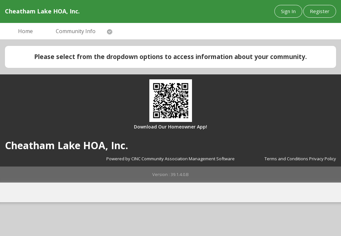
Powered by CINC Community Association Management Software (170, 159)
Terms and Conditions (286, 159)
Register (320, 11)
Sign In (288, 11)
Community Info (76, 31)
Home (25, 31)
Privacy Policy (322, 159)
